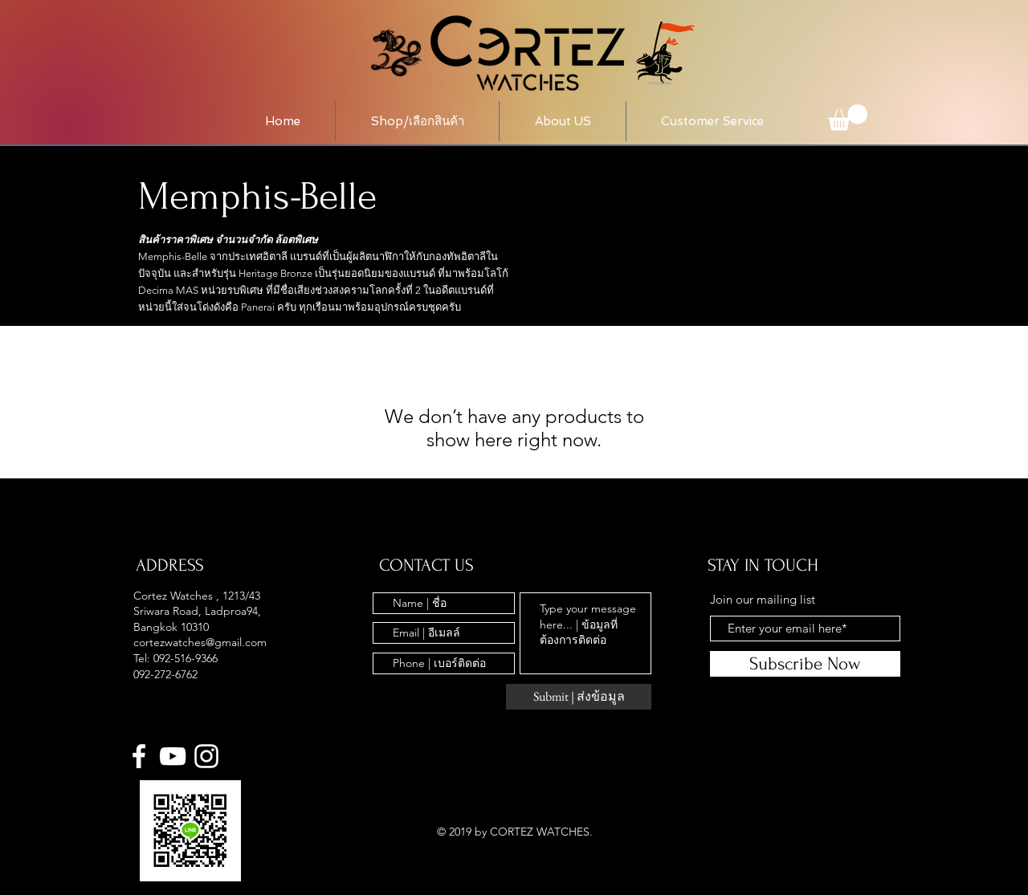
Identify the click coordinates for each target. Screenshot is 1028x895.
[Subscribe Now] (805, 664)
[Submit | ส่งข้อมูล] (578, 697)
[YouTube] (173, 756)
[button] (417, 121)
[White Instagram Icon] (206, 756)
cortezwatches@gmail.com (200, 642)
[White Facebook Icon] (139, 756)
